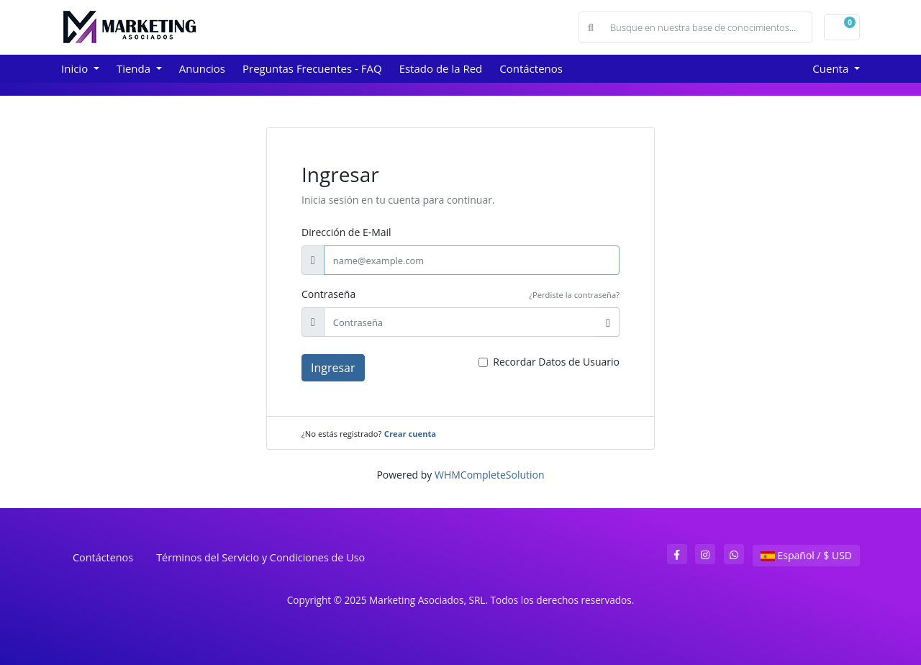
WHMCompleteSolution (490, 474)
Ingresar (333, 368)
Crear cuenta (410, 433)
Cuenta (831, 68)
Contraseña (328, 294)
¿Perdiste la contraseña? (574, 294)
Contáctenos (531, 68)
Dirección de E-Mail (346, 232)
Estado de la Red (441, 68)
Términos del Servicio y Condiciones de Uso (260, 557)
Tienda (135, 68)
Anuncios (202, 68)
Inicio (76, 68)
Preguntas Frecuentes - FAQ (312, 68)
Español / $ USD (806, 555)
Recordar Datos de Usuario (556, 361)
